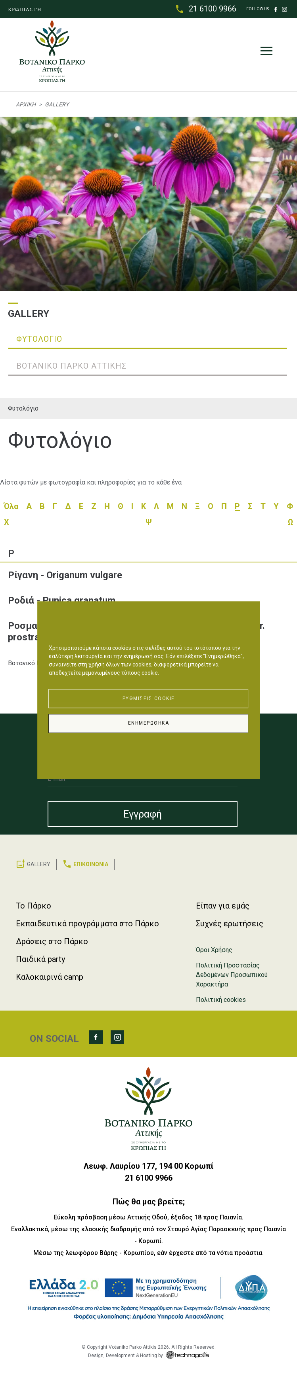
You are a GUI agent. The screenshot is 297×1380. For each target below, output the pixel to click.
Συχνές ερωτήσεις (229, 923)
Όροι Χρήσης (214, 950)
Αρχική (26, 104)
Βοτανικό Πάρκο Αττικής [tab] (71, 366)
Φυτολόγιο (23, 408)
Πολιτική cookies (221, 999)
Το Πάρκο (33, 906)
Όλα (11, 506)
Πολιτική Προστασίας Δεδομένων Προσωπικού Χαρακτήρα (232, 975)
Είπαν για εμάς (222, 906)
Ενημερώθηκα (148, 723)
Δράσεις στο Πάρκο (52, 941)
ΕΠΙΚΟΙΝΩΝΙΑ (90, 864)
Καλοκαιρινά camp (49, 977)
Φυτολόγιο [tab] (39, 339)
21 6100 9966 (212, 8)
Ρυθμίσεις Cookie (149, 698)
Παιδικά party (40, 959)
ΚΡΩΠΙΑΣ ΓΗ (25, 9)
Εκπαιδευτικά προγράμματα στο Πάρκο (87, 923)
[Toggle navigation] (266, 53)
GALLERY (38, 864)
